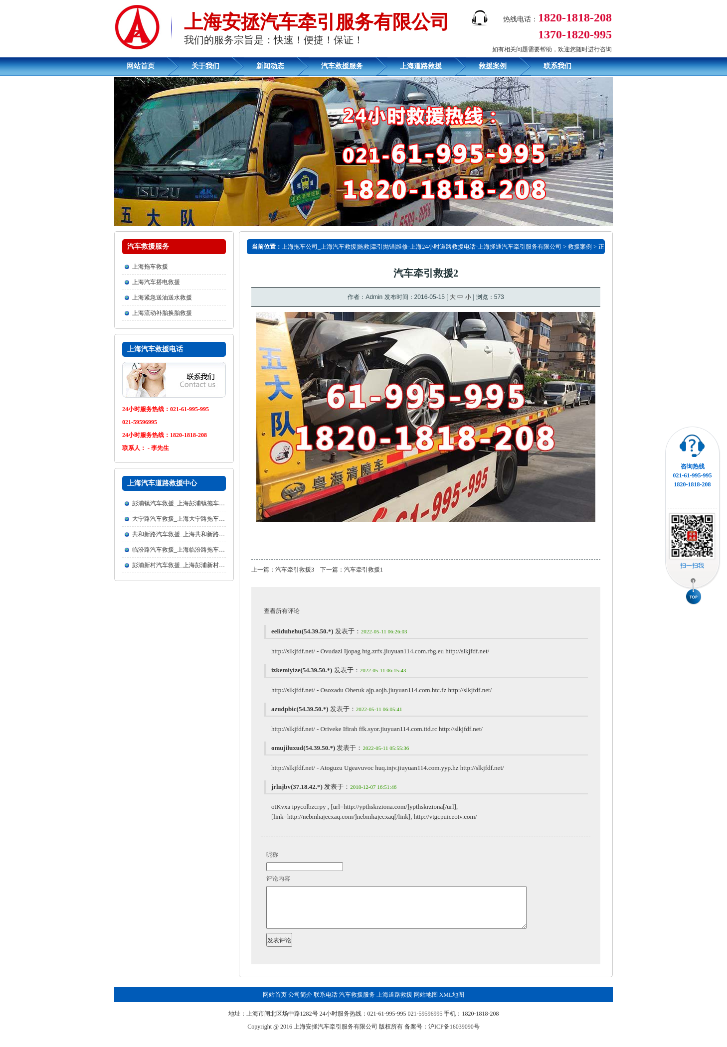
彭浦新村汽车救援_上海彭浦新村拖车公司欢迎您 (196, 565)
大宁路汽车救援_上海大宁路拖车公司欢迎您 (190, 518)
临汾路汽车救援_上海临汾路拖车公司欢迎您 (190, 549)
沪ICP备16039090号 (454, 1035)
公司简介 (300, 1003)
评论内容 (278, 878)
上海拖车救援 (150, 266)
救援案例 (493, 66)
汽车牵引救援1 (363, 569)
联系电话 (326, 1003)
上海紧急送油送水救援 (162, 297)
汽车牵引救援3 (294, 569)
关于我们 (205, 66)
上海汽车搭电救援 (156, 282)
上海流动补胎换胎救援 (162, 312)
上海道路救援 (421, 66)
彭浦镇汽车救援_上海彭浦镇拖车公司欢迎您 (190, 503)
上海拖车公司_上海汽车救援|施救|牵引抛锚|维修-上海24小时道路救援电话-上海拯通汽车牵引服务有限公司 (421, 246)
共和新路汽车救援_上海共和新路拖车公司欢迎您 (196, 534)
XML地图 (452, 1003)
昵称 (272, 854)
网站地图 (426, 1003)
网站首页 (141, 66)
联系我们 (557, 66)
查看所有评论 (282, 610)
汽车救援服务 (342, 66)
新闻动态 (270, 66)
